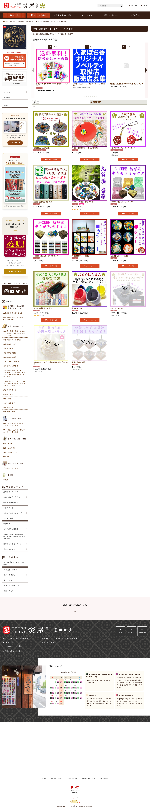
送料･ (111, 15)
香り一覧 (14, 15)
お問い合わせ (136, 15)
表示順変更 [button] (95, 102)
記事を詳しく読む (15, 271)
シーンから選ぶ (38, 15)
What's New (87, 15)
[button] (32, 70)
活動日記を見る (15, 143)
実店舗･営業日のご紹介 (63, 15)
